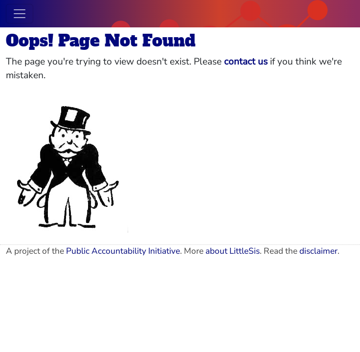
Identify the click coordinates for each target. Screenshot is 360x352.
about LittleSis (232, 251)
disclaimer (318, 251)
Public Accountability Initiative (123, 251)
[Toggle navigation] (19, 13)
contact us (246, 61)
